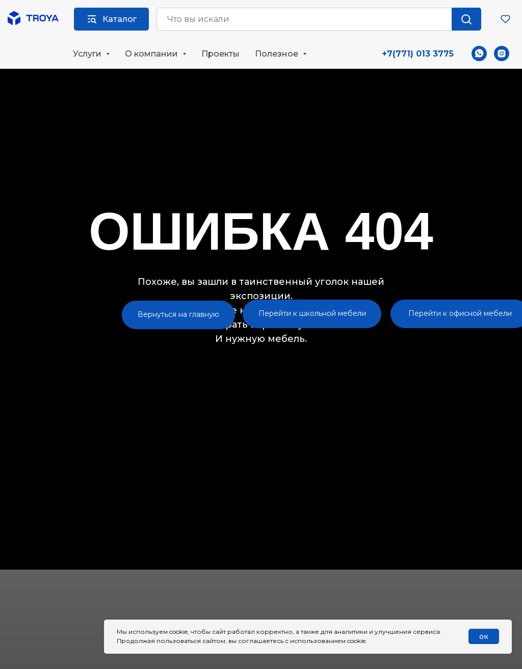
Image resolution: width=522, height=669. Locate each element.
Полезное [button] (277, 54)
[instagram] (501, 53)
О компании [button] (152, 54)
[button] (505, 18)
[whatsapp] (479, 53)
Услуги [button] (88, 54)
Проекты (220, 54)
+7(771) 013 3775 (418, 54)
